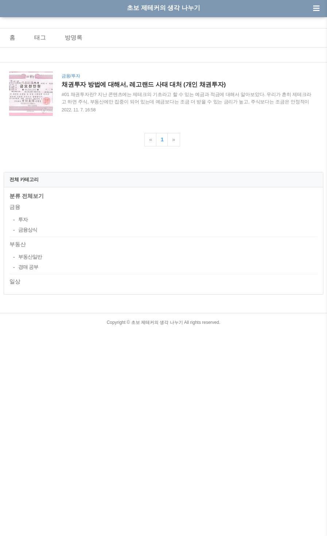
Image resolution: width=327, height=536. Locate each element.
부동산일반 (30, 359)
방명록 (73, 37)
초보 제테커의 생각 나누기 (163, 7)
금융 (14, 309)
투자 (23, 322)
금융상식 (27, 332)
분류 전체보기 (26, 298)
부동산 (17, 346)
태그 (40, 37)
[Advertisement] (163, 212)
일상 (14, 383)
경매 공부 (28, 369)
